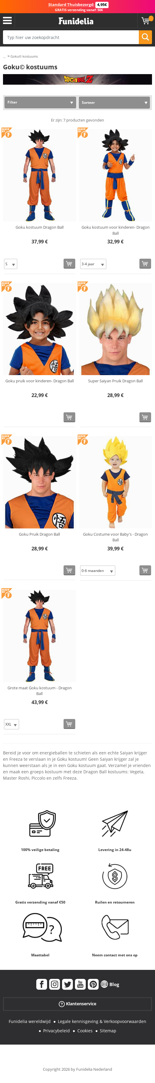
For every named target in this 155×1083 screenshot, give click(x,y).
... (4, 56)
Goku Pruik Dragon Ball (39, 534)
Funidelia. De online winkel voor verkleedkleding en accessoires (76, 21)
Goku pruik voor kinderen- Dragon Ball (39, 381)
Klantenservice (77, 1004)
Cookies (85, 1030)
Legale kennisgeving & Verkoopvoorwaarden (102, 1021)
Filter (12, 102)
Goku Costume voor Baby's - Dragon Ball (115, 537)
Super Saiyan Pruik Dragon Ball (115, 381)
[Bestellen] (69, 264)
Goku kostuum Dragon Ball (40, 227)
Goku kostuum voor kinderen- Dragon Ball (116, 230)
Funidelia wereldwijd (30, 1021)
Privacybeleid (56, 1030)
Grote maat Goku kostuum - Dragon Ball (39, 690)
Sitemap (108, 1030)
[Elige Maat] (10, 264)
